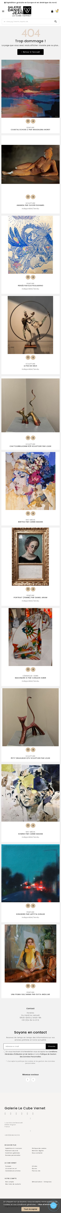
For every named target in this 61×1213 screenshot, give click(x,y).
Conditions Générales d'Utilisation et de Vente (31, 1052)
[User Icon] (52, 11)
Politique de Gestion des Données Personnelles (38, 1055)
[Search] (55, 21)
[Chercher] (27, 21)
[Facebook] (28, 1080)
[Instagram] (33, 1080)
